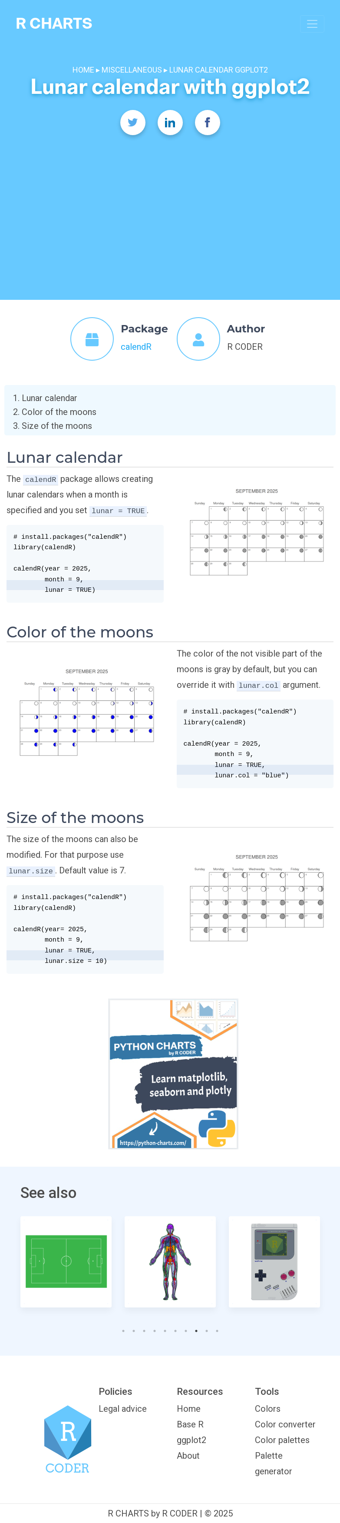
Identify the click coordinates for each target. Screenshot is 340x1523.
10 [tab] (215, 1329)
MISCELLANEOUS (132, 69)
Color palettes (282, 1440)
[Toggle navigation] (312, 24)
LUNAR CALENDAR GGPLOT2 (218, 69)
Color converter (285, 1424)
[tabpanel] (66, 1261)
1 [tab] (121, 1329)
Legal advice (123, 1409)
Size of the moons (57, 426)
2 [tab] (132, 1329)
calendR (136, 347)
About (188, 1455)
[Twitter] (133, 122)
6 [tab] (173, 1329)
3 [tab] (142, 1329)
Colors (268, 1409)
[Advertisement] (170, 204)
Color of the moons (59, 412)
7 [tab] (184, 1329)
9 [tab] (205, 1329)
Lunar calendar (49, 398)
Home (189, 1409)
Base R (190, 1424)
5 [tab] (163, 1329)
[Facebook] (208, 122)
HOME (84, 69)
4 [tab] (152, 1329)
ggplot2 (191, 1440)
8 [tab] (197, 1329)
